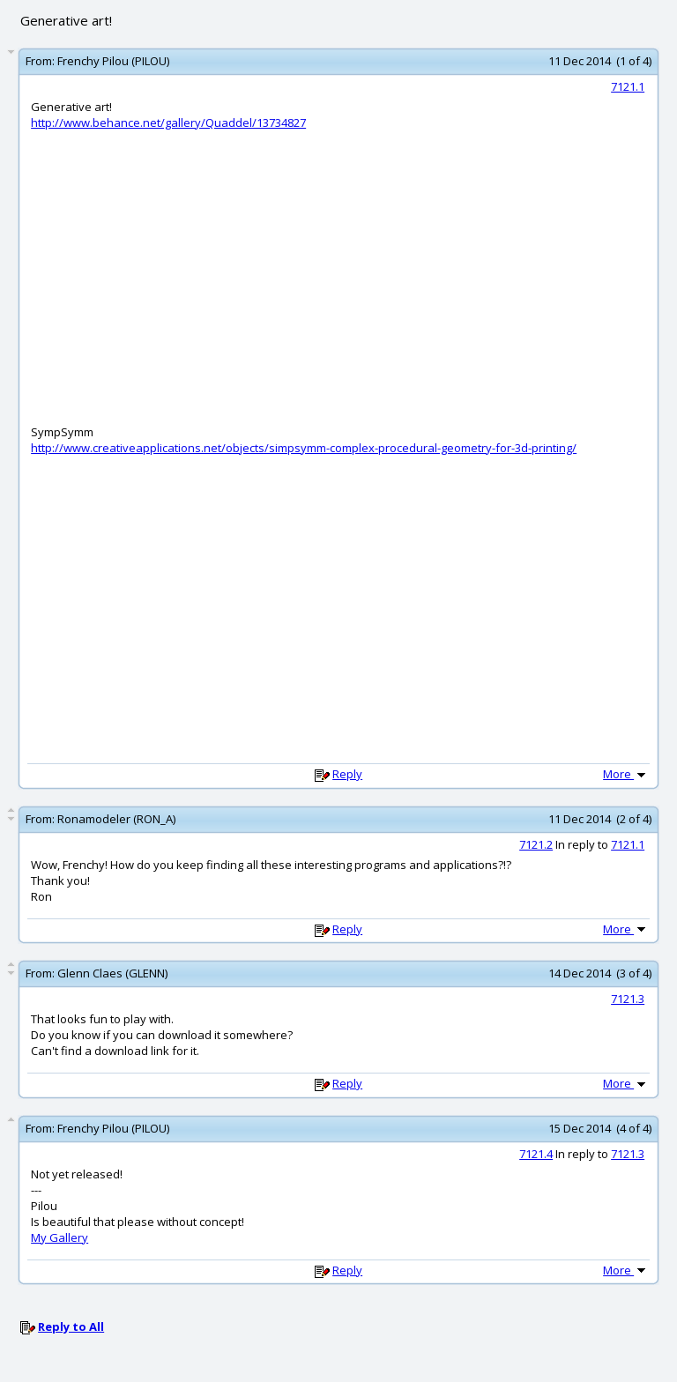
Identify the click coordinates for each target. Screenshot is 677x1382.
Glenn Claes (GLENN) (112, 973)
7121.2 (536, 844)
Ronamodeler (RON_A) (116, 819)
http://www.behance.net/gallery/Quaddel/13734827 (168, 122)
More (626, 774)
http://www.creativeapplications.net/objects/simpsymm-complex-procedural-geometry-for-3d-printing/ (304, 448)
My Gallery (59, 1237)
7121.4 (536, 1154)
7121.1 (627, 86)
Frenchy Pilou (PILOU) (113, 61)
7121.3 (627, 999)
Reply (347, 774)
